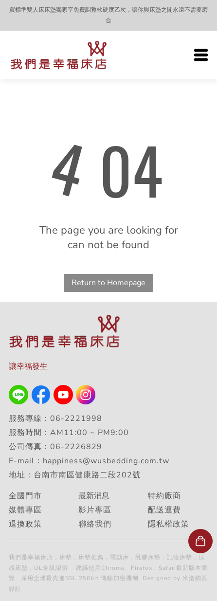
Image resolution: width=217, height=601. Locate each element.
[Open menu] (201, 55)
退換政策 (25, 524)
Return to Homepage (108, 282)
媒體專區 (25, 510)
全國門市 (25, 496)
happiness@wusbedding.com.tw (106, 460)
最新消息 (93, 496)
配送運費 (164, 510)
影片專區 (94, 510)
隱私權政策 (168, 524)
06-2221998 (76, 418)
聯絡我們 (94, 524)
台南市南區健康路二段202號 (88, 475)
